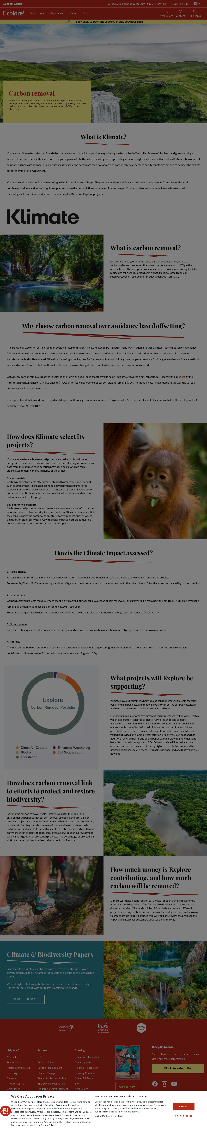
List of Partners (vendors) (109, 1116)
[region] (103, 1111)
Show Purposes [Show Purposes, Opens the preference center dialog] (183, 1115)
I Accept (183, 1106)
